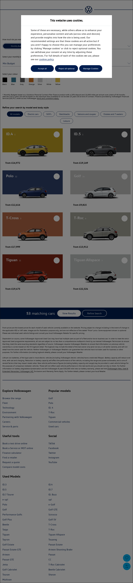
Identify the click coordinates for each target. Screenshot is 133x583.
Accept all (42, 68)
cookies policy (46, 59)
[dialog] (66, 291)
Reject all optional (66, 68)
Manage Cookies (90, 68)
